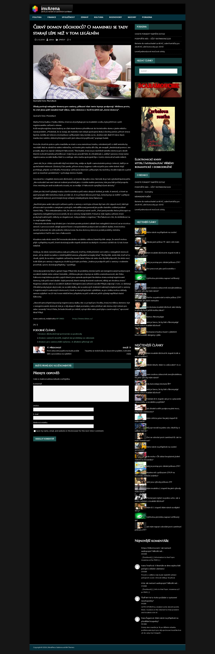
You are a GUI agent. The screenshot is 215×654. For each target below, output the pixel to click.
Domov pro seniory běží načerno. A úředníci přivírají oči (66, 342)
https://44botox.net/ (150, 548)
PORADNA (147, 17)
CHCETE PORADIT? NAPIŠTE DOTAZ (150, 34)
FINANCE (51, 17)
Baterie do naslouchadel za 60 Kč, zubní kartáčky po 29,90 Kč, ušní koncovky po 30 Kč (157, 45)
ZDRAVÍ (84, 17)
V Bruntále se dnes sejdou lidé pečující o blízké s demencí (161, 567)
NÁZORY (132, 17)
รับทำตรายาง (147, 597)
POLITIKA (37, 17)
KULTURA (98, 17)
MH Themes (69, 647)
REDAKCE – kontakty (144, 192)
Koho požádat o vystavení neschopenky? (159, 599)
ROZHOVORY (115, 17)
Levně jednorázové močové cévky (150, 51)
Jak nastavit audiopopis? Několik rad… (156, 550)
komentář (37, 384)
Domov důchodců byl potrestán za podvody (60, 334)
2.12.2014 (41, 39)
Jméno (36, 405)
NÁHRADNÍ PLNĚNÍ (143, 196)
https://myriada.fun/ (149, 163)
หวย (143, 583)
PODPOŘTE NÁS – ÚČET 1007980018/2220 (153, 38)
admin (51, 39)
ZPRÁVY (62, 39)
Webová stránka (40, 422)
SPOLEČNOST (68, 17)
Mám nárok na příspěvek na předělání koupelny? (159, 620)
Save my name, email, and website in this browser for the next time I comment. (70, 431)
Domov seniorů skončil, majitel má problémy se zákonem (66, 338)
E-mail (35, 414)
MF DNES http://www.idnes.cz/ (74, 318)
